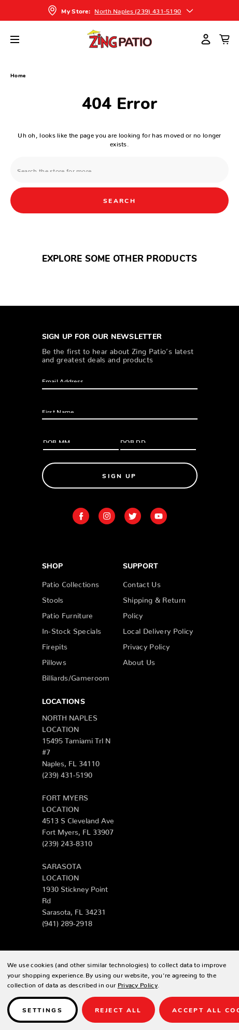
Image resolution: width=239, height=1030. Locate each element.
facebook (81, 516)
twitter (133, 516)
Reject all (118, 1009)
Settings (42, 1009)
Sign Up (119, 475)
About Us (139, 660)
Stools (53, 598)
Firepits (55, 644)
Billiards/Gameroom (76, 676)
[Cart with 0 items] (224, 39)
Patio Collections (71, 582)
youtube (158, 516)
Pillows (54, 660)
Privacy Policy (146, 644)
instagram (107, 516)
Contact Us (142, 582)
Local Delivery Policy (158, 629)
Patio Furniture (67, 613)
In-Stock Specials (72, 629)
